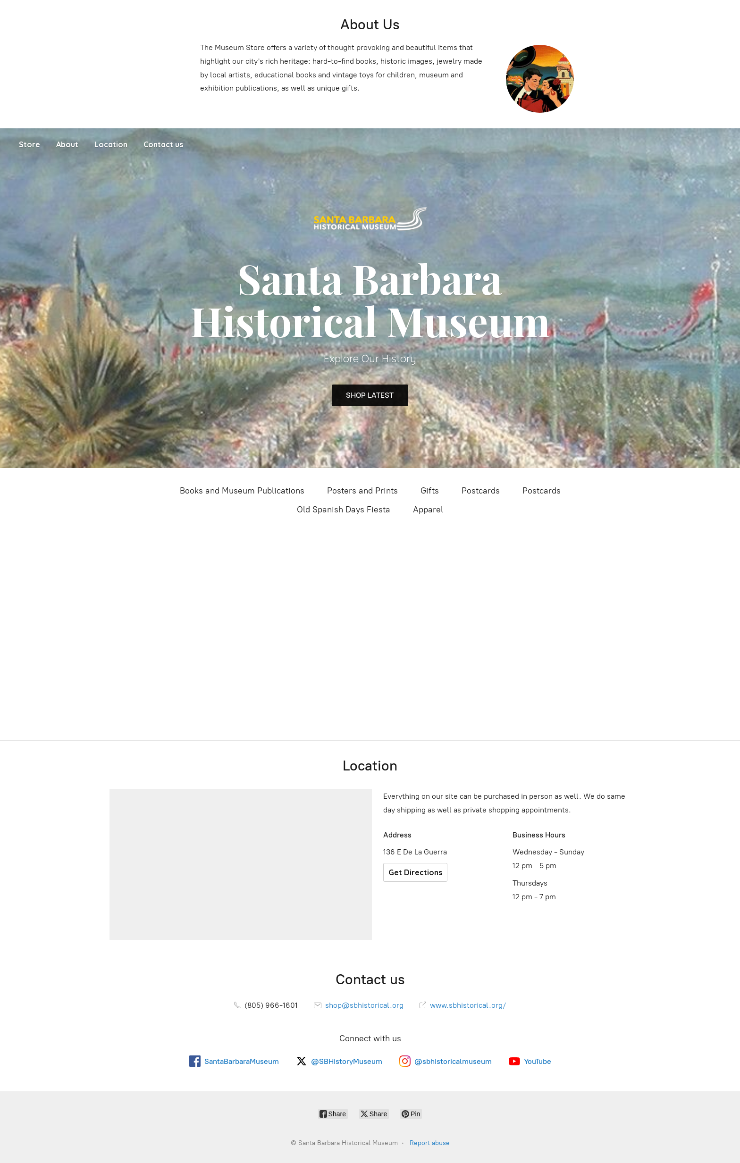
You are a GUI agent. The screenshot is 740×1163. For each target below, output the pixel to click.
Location (110, 144)
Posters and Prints (362, 490)
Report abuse (430, 1143)
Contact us (163, 144)
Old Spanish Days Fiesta (343, 509)
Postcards (481, 490)
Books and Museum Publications (242, 490)
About (67, 144)
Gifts (429, 490)
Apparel (428, 509)
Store (29, 144)
